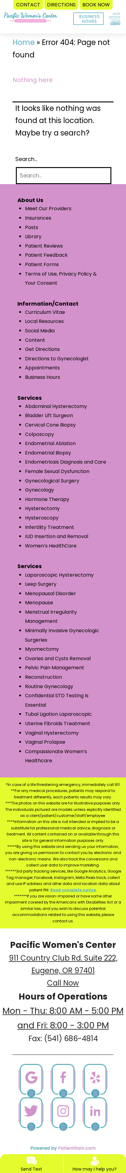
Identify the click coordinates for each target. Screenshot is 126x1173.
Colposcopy (39, 434)
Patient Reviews (44, 245)
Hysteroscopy (42, 517)
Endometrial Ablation (50, 443)
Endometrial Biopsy (48, 452)
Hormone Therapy (47, 499)
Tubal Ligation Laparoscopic (58, 714)
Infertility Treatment (49, 527)
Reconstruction (43, 677)
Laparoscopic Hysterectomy (59, 574)
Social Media (40, 330)
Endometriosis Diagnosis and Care (65, 461)
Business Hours (42, 377)
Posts (31, 227)
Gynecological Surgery (52, 480)
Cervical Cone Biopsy (50, 424)
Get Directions (42, 349)
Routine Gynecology (49, 686)
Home (24, 42)
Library (33, 236)
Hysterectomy (42, 508)
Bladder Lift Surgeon (49, 415)
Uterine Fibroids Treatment (57, 723)
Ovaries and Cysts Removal (58, 658)
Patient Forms (42, 264)
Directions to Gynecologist (57, 358)
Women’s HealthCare (51, 545)
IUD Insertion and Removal (56, 536)
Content (35, 340)
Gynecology (39, 489)
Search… (26, 159)
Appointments (42, 367)
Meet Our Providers (48, 208)
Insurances (38, 217)
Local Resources (44, 321)
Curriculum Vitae (45, 312)
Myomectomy (42, 649)
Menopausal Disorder (50, 593)
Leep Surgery (40, 584)
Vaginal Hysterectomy (52, 732)
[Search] (63, 175)
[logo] (30, 13)
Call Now (63, 983)
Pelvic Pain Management (54, 667)
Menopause (39, 602)
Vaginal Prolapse (45, 742)
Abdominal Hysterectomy (56, 406)
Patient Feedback (46, 255)
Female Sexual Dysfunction (57, 471)
